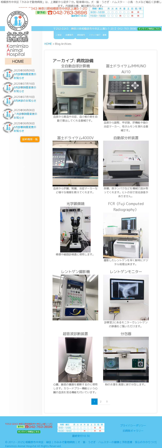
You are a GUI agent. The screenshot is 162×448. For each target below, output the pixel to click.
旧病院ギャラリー (133, 430)
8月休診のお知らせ (25, 100)
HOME (48, 44)
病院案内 (81, 34)
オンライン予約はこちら (149, 28)
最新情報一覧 (30, 139)
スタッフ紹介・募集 (98, 34)
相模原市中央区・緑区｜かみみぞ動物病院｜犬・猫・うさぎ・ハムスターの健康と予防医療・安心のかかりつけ (90, 442)
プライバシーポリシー (133, 425)
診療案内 (69, 34)
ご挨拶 (59, 34)
